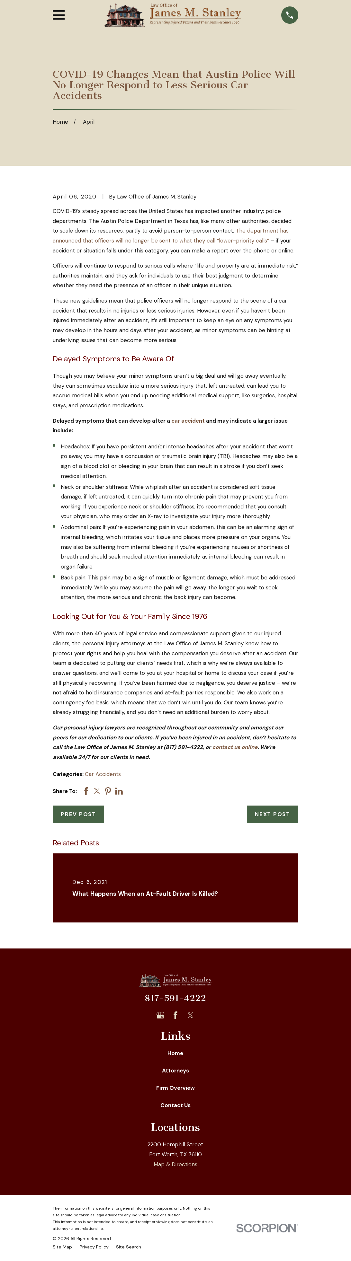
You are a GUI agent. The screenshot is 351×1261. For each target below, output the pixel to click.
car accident (188, 420)
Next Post (272, 814)
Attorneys (175, 1070)
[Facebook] (175, 1015)
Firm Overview (175, 1087)
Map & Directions (175, 1164)
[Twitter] (190, 1015)
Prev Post (78, 814)
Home (175, 1053)
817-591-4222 (175, 998)
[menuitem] (62, 1247)
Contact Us (175, 1105)
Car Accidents (103, 774)
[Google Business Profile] (160, 1015)
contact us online (234, 747)
